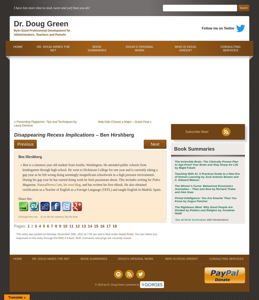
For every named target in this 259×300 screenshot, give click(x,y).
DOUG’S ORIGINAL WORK (139, 48)
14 (90, 226)
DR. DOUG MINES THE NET (53, 48)
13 (84, 226)
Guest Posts (126, 234)
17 (108, 226)
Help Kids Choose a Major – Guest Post (123, 121)
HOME (17, 48)
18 (115, 226)
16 (102, 226)
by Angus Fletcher (205, 200)
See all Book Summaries (190, 219)
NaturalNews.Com (49, 184)
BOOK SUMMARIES (97, 48)
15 (96, 226)
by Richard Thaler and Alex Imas (205, 189)
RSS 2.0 (63, 238)
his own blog (72, 184)
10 (65, 226)
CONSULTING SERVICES (231, 48)
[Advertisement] (129, 87)
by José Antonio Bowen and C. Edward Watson (207, 177)
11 (71, 226)
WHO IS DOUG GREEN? (185, 48)
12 (77, 226)
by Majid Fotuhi (206, 164)
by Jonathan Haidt (205, 210)
